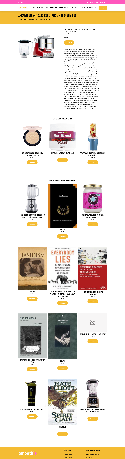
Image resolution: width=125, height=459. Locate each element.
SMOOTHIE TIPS (38, 7)
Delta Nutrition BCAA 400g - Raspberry (93, 334)
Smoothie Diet (68, 457)
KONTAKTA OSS (92, 7)
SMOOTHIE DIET (64, 7)
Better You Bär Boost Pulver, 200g (62, 153)
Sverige (91, 2)
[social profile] (24, 2)
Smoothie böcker (86, 29)
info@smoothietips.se (99, 2)
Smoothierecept (69, 454)
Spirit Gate (62, 427)
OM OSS (82, 7)
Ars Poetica (62, 229)
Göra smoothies (76, 29)
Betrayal (62, 361)
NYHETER (74, 7)
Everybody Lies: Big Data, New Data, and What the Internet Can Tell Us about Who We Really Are (62, 294)
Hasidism (32, 292)
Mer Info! (69, 42)
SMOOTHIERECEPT (51, 7)
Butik (102, 8)
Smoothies (72, 31)
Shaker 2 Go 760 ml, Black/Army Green (32, 410)
